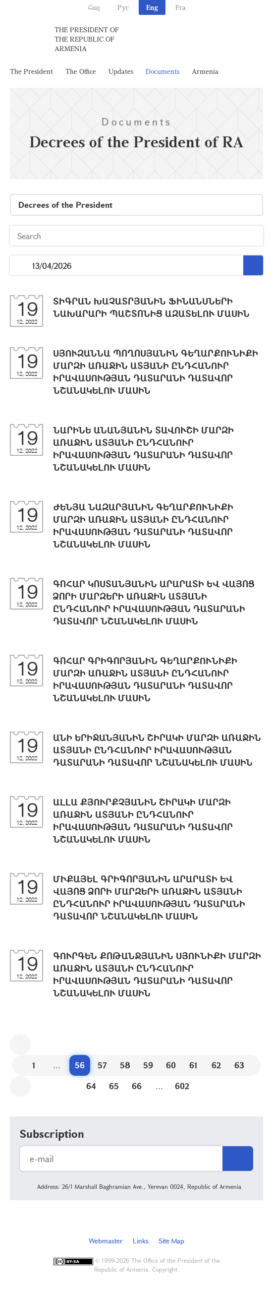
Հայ (94, 7)
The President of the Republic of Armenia (87, 39)
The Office (80, 71)
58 (125, 1065)
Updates (121, 71)
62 (216, 1065)
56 (80, 1065)
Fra (180, 7)
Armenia (205, 71)
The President (31, 71)
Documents (162, 71)
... (21, 265)
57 (102, 1065)
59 (148, 1065)
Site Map (171, 1240)
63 (239, 1065)
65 (114, 1086)
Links (141, 1240)
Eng (152, 7)
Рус (123, 7)
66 (137, 1086)
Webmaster (106, 1240)
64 (91, 1086)
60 (171, 1065)
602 (182, 1086)
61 (193, 1065)
